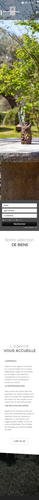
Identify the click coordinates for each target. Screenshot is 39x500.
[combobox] (19, 205)
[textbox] (19, 211)
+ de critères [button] (30, 228)
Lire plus (19, 441)
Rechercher (19, 224)
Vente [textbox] (6, 205)
